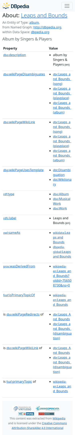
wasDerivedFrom (19, 266)
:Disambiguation (62, 172)
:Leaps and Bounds (61, 237)
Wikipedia (59, 418)
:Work (60, 208)
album (34, 22)
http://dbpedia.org (47, 27)
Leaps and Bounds (44, 15)
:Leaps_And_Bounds (62, 316)
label (9, 218)
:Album (61, 194)
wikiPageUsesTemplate (23, 170)
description (14, 55)
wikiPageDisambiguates (24, 74)
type (8, 194)
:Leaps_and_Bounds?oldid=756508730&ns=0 (62, 275)
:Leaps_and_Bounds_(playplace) (62, 93)
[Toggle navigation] (67, 6)
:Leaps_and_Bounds (62, 300)
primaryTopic (19, 381)
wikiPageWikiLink (19, 122)
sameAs (11, 232)
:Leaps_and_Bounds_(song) (62, 79)
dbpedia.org (40, 32)
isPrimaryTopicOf (19, 295)
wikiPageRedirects (23, 314)
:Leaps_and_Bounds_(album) (62, 108)
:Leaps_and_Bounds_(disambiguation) (62, 331)
